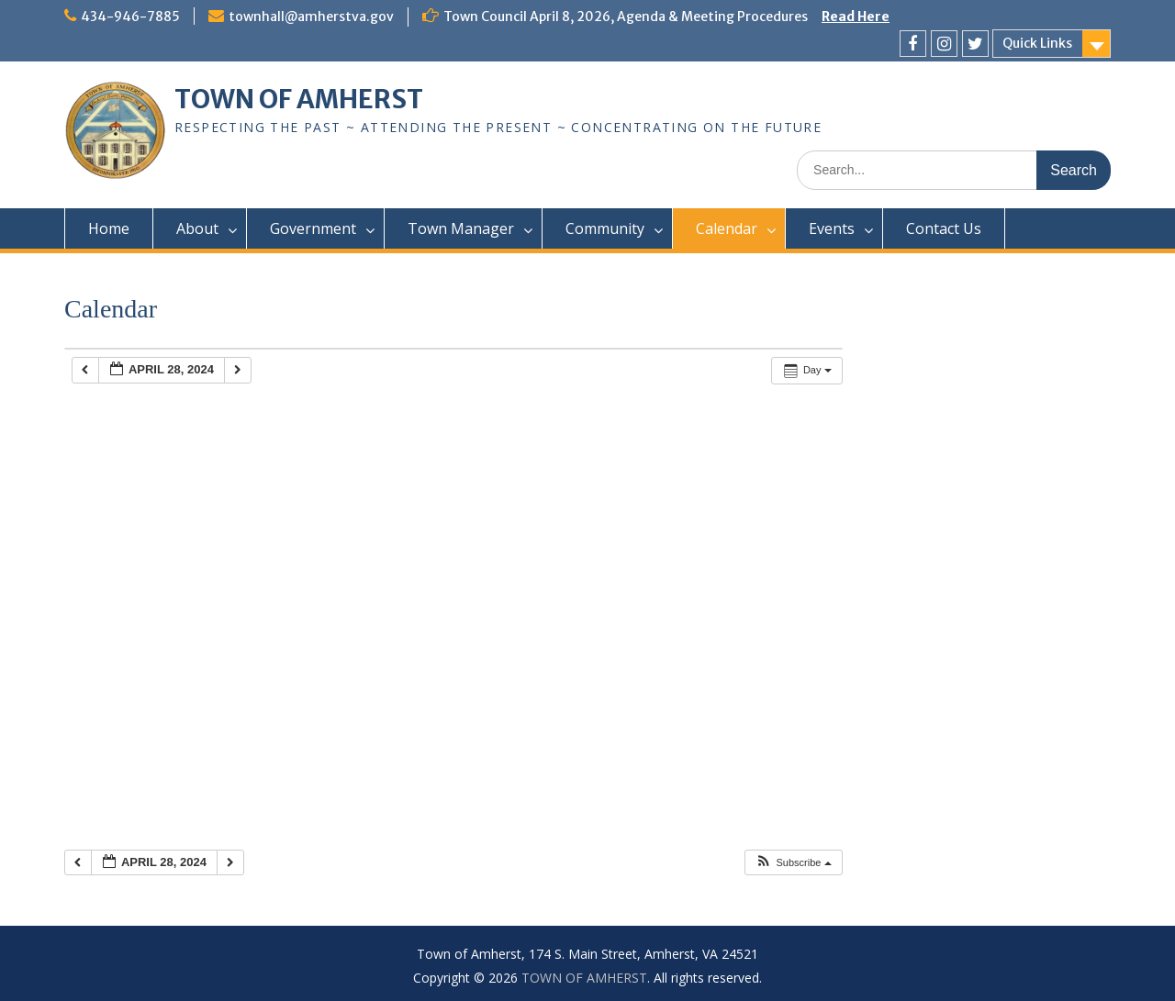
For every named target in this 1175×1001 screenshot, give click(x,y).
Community (604, 228)
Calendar (726, 228)
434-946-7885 (130, 16)
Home (108, 228)
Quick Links (1037, 43)
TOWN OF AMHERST (298, 99)
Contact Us (943, 228)
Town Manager (461, 228)
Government (313, 228)
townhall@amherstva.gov (311, 16)
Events (832, 228)
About (197, 228)
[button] (792, 863)
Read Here (856, 16)
